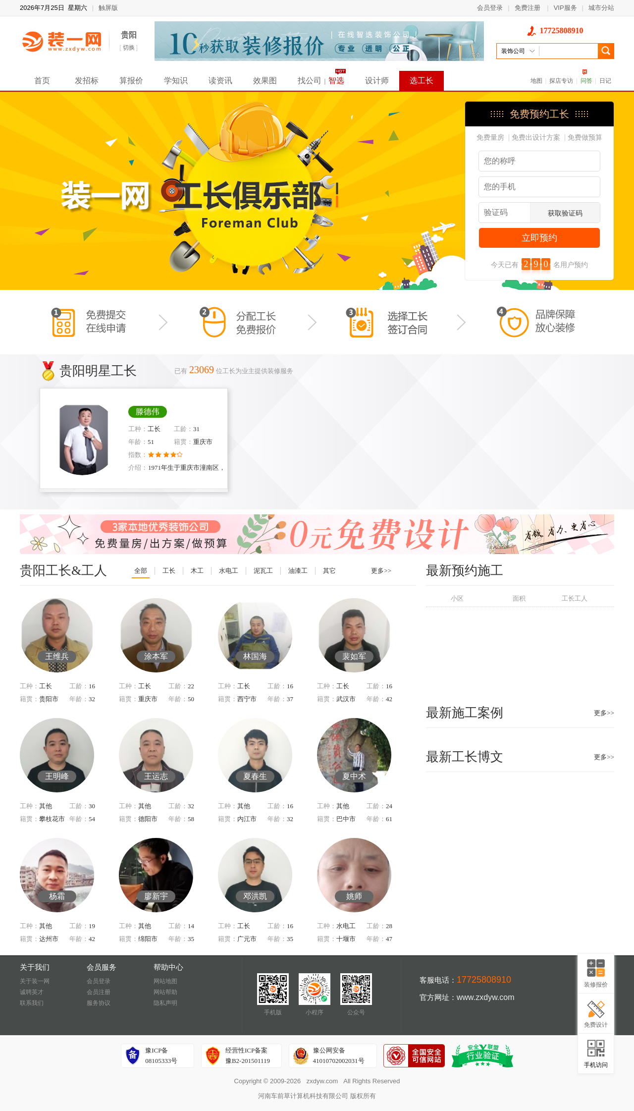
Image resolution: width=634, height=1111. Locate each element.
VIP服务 (565, 7)
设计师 (377, 80)
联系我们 (32, 1003)
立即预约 (539, 238)
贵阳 (129, 35)
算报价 (131, 80)
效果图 (265, 80)
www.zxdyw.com (485, 997)
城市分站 (601, 7)
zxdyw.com (322, 1081)
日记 (605, 80)
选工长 (421, 80)
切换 (129, 47)
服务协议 (98, 1003)
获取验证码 (565, 213)
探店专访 (561, 80)
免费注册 (527, 7)
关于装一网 (35, 981)
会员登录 (490, 7)
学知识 (176, 80)
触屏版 (108, 7)
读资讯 (220, 80)
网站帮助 (165, 992)
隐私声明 (165, 1003)
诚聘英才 (32, 992)
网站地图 (165, 981)
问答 (586, 80)
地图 (536, 80)
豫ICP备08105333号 (161, 1055)
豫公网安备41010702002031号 (339, 1055)
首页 (42, 80)
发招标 (87, 80)
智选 (336, 80)
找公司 (309, 80)
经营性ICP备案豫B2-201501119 (247, 1055)
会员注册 (98, 992)
